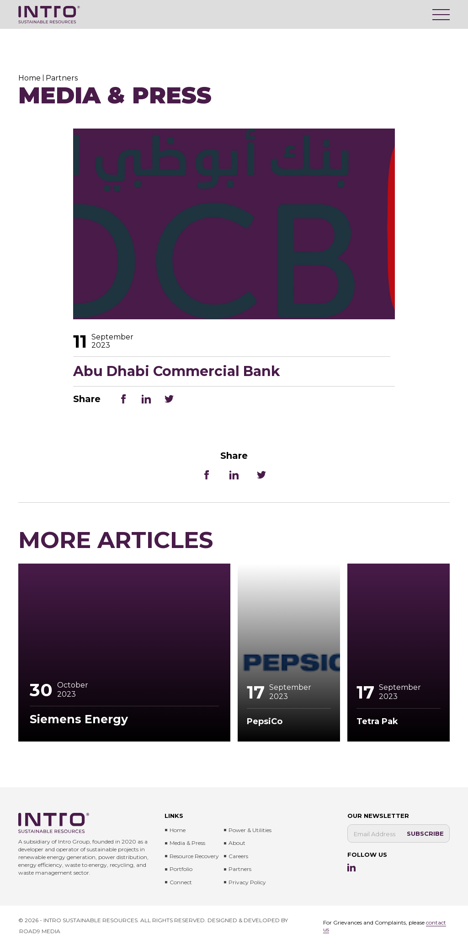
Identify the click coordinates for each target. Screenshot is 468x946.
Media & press (187, 842)
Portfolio (181, 868)
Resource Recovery (194, 856)
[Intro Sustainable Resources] (49, 14)
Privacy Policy (247, 882)
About (237, 842)
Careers (238, 856)
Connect (181, 882)
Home (178, 830)
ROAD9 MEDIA (39, 931)
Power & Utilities (250, 830)
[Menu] (441, 14)
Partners (240, 868)
